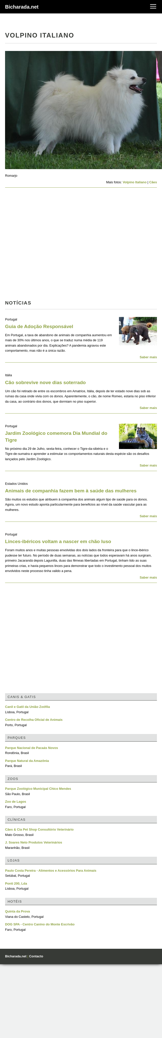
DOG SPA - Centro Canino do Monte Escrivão (39, 924)
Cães (153, 182)
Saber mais (148, 357)
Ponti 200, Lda (16, 883)
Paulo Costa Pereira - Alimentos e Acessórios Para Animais (50, 870)
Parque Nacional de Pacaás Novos (31, 748)
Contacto (36, 956)
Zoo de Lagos (15, 801)
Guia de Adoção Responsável (39, 326)
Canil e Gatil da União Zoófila (27, 707)
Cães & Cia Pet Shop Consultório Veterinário (39, 829)
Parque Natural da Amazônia (27, 761)
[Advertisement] (47, 245)
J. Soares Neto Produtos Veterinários (33, 842)
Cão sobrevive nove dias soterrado (45, 382)
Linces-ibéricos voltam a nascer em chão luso (58, 541)
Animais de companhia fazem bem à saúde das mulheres (70, 490)
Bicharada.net (21, 7)
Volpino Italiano (135, 182)
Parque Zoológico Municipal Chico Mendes (38, 789)
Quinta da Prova (17, 911)
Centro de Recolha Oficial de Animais (34, 720)
